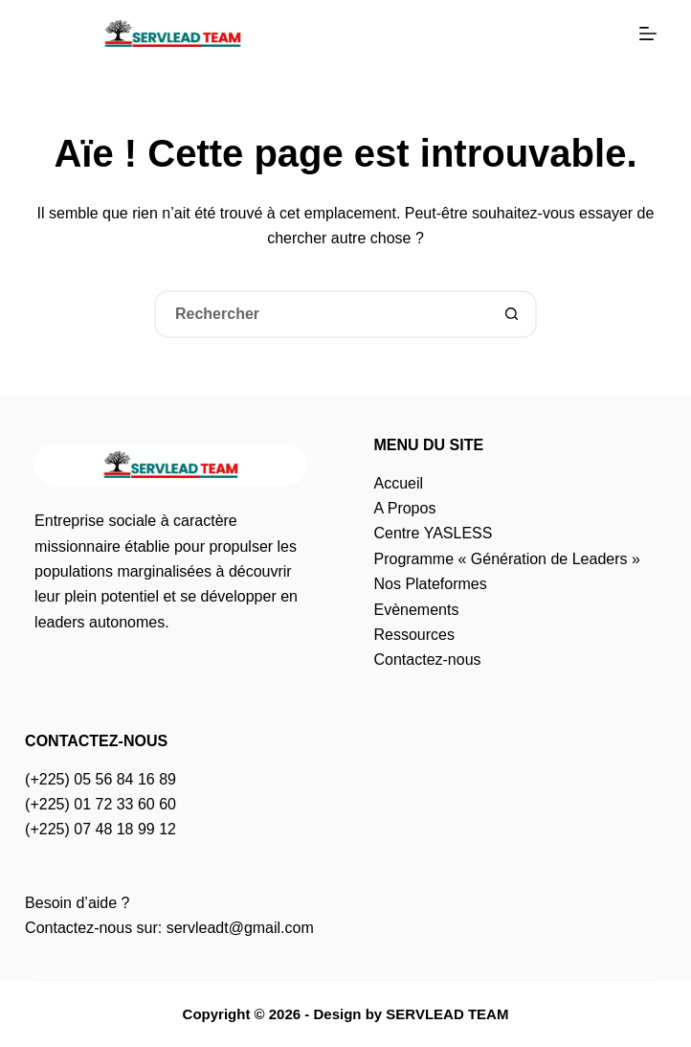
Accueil (398, 483)
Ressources (413, 634)
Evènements (415, 610)
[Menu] (648, 33)
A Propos (404, 508)
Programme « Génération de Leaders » (506, 559)
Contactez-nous (426, 659)
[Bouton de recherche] (513, 314)
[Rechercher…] (321, 314)
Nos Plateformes (429, 584)
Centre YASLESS (432, 533)
